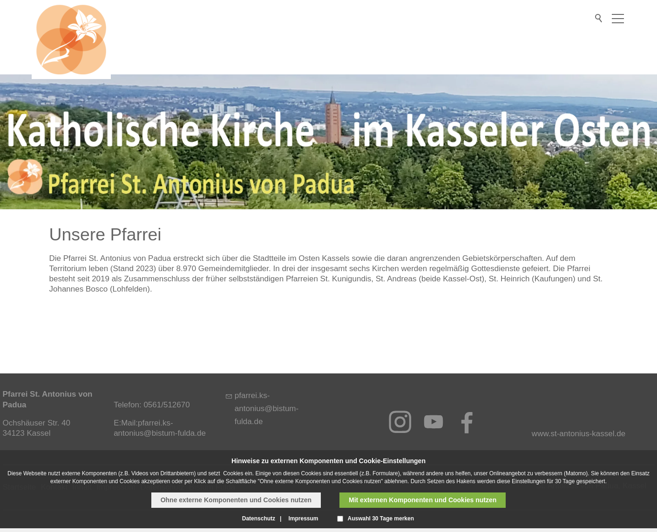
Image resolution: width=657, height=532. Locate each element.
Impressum (303, 518)
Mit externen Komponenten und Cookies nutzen (422, 500)
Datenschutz (258, 518)
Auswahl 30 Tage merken (381, 518)
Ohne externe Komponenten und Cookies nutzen (236, 500)
